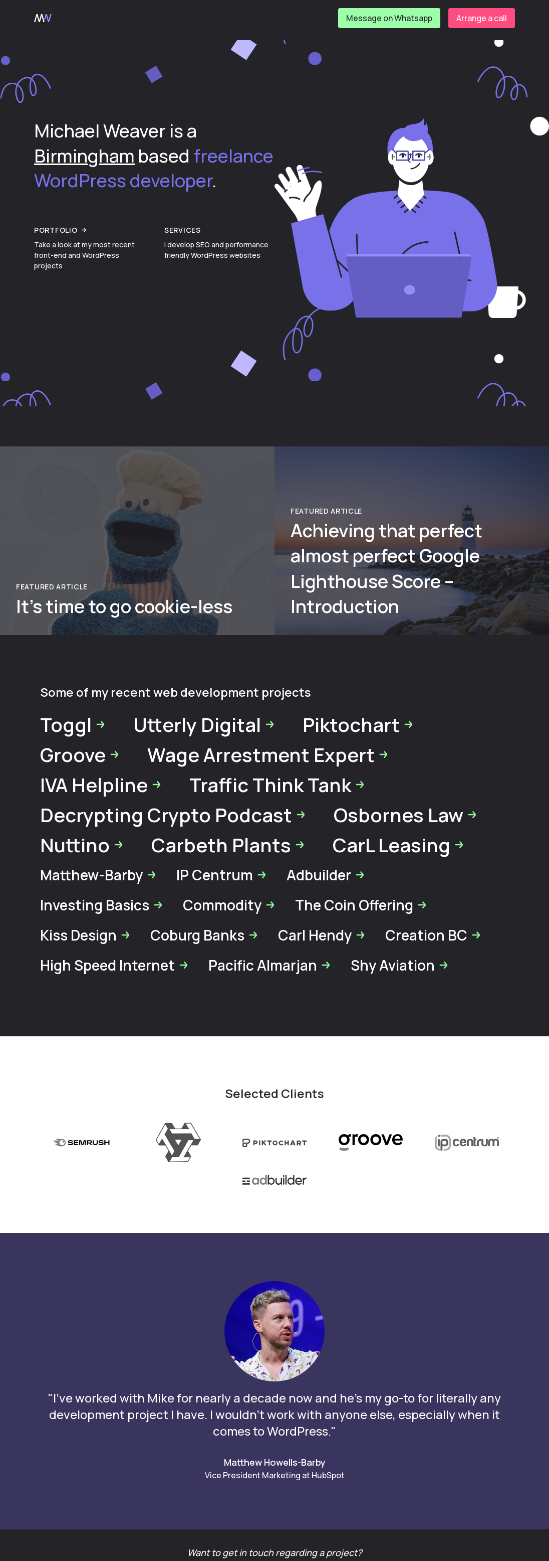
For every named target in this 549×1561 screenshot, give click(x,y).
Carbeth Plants (228, 845)
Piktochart (358, 724)
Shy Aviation (400, 965)
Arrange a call (481, 18)
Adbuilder (326, 875)
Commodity (229, 905)
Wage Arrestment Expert (268, 754)
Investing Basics (101, 905)
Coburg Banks (204, 935)
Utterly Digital (204, 724)
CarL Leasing (398, 845)
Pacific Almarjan (269, 965)
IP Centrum (221, 875)
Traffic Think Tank (277, 784)
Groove (80, 754)
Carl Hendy (322, 935)
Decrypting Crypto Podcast (173, 815)
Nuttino (82, 845)
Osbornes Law (405, 815)
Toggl (73, 724)
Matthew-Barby (98, 875)
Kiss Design (85, 935)
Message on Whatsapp (389, 18)
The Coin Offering (361, 905)
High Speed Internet (114, 965)
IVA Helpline (101, 784)
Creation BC (433, 935)
